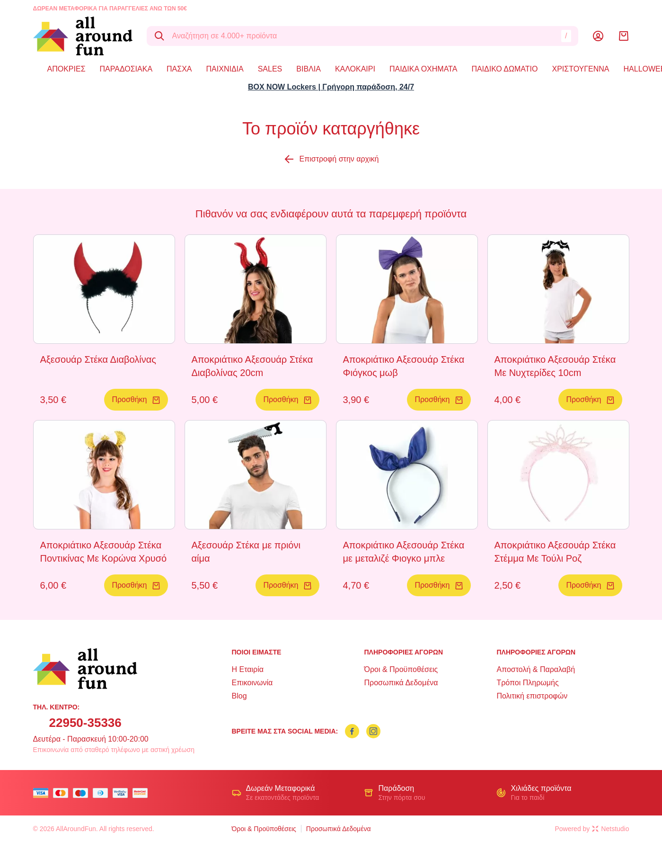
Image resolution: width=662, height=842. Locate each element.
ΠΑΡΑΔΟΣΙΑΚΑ (126, 69)
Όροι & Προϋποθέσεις (401, 669)
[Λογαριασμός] (598, 36)
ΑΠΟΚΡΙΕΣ (66, 69)
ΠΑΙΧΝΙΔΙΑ (225, 69)
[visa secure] (122, 793)
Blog (239, 696)
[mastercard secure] (142, 793)
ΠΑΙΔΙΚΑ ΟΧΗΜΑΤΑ (423, 69)
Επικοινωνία (252, 683)
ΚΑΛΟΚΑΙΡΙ (355, 69)
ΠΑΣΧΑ (179, 69)
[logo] (82, 36)
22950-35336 (85, 723)
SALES (270, 69)
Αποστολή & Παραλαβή (535, 669)
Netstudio (610, 829)
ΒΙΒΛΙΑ (308, 69)
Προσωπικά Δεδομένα (401, 683)
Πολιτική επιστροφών (531, 696)
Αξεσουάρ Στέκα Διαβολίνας (98, 359)
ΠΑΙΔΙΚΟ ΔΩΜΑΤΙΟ (504, 69)
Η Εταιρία (248, 669)
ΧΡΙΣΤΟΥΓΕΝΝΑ (580, 69)
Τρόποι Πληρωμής (527, 683)
